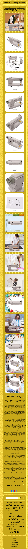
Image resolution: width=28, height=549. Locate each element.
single (15, 513)
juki (21, 508)
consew (22, 511)
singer (8, 508)
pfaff (16, 524)
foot (10, 529)
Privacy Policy (15, 544)
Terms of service (14, 546)
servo (17, 511)
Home (14, 538)
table (19, 529)
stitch (20, 502)
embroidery (20, 505)
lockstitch (9, 502)
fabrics (15, 529)
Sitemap (14, 540)
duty (15, 508)
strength (20, 526)
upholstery (10, 526)
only (15, 505)
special (22, 519)
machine (14, 531)
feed (13, 516)
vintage (12, 524)
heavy (9, 513)
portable (20, 524)
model (13, 511)
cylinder (22, 522)
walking (19, 516)
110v (8, 524)
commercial (20, 513)
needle (8, 519)
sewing (15, 518)
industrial (15, 522)
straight (6, 522)
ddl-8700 (15, 502)
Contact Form (15, 542)
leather (8, 504)
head (9, 516)
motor (7, 510)
